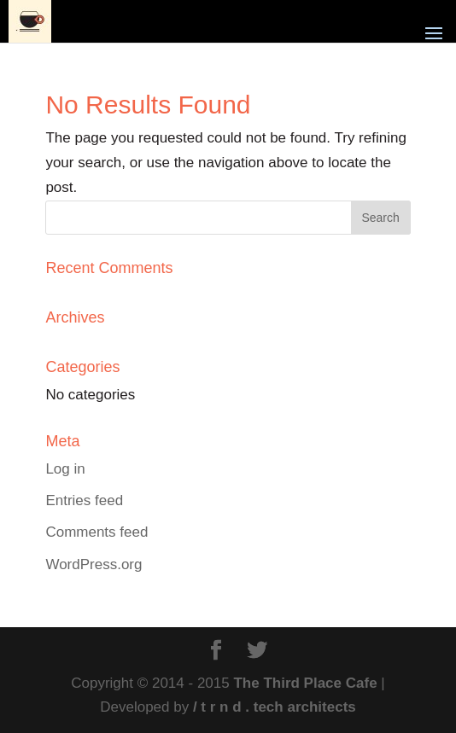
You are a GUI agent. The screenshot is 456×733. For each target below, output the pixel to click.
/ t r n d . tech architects (274, 707)
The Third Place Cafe (305, 683)
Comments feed (96, 532)
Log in (65, 469)
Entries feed (84, 500)
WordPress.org (93, 564)
